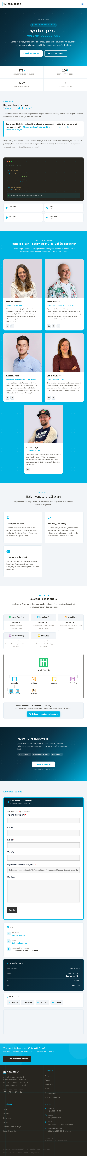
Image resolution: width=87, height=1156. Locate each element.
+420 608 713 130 (18, 935)
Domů (40, 19)
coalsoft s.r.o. (23, 1149)
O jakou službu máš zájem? (21, 864)
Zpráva (11, 877)
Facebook (28, 1002)
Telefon (11, 852)
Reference (48, 1089)
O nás (5, 1109)
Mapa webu (35, 1153)
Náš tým (6, 1114)
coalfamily (47, 1149)
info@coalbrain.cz (19, 943)
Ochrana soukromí (9, 1153)
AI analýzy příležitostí (52, 1097)
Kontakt (5, 1122)
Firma (10, 827)
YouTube (13, 1002)
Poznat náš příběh (55, 53)
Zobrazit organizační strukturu (43, 714)
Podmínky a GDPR (23, 1153)
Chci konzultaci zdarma (17, 1059)
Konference (49, 1084)
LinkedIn (56, 1002)
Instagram (42, 1002)
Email (10, 840)
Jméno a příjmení (16, 815)
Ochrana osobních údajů (12, 1127)
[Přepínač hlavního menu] (82, 4)
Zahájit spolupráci (31, 53)
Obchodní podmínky (10, 1131)
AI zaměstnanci (50, 1093)
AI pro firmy (49, 1076)
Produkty (48, 1080)
